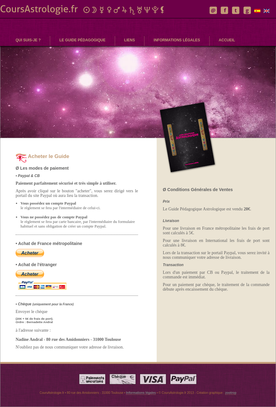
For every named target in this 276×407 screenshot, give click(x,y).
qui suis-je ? (28, 40)
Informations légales (141, 392)
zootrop (231, 392)
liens (129, 40)
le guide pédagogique (82, 40)
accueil (227, 40)
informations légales (177, 40)
